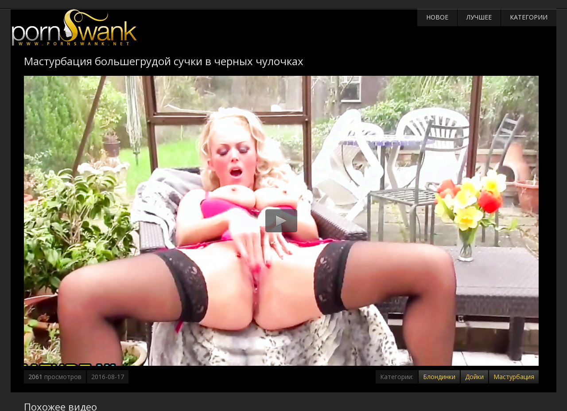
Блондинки (439, 376)
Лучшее (479, 17)
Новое (437, 17)
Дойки (474, 376)
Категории (529, 17)
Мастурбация (513, 376)
